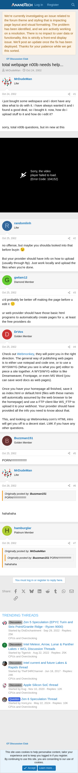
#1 (74, 94)
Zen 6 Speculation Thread (32, 699)
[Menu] (6, 5)
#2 (74, 238)
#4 (74, 346)
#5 (74, 453)
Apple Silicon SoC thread (33, 685)
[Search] (73, 4)
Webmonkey (25, 354)
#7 (74, 543)
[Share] (69, 94)
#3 (74, 292)
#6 (74, 485)
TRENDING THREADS (20, 615)
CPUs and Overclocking (22, 638)
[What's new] (65, 4)
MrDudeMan (13, 70)
